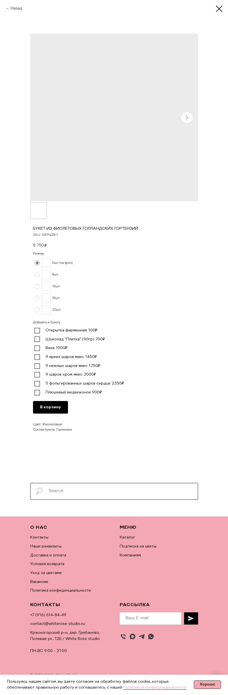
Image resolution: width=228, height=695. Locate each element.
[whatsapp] (150, 636)
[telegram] (141, 636)
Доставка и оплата (48, 555)
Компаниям (130, 555)
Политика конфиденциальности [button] (60, 590)
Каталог (127, 537)
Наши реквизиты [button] (46, 546)
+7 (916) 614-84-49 (48, 615)
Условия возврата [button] (47, 564)
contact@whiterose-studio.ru (57, 624)
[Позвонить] (123, 636)
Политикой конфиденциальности (155, 687)
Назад (16, 8)
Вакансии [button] (39, 582)
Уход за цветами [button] (46, 573)
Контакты (39, 537)
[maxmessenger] (132, 636)
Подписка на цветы (138, 546)
